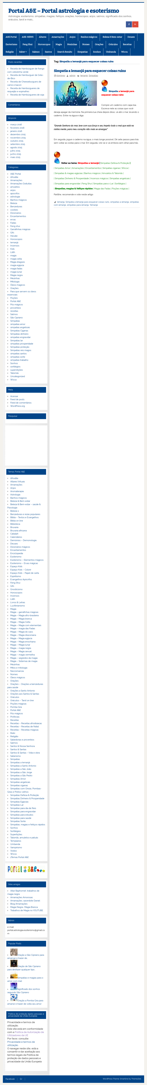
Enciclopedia (16, 553)
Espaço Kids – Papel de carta (24, 573)
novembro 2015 (18, 137)
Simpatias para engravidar (67, 183)
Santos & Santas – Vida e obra (25, 752)
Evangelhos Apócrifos (21, 579)
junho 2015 (15, 154)
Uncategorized (17, 376)
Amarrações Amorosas (21, 897)
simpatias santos (18, 353)
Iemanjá (84, 75)
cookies (14, 210)
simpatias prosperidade (21, 343)
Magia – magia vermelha (22, 654)
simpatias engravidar (20, 337)
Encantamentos (93, 168)
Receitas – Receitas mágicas (24, 730)
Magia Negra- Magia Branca (24, 907)
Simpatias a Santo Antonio (23, 766)
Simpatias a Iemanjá (88, 163)
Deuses (131, 37)
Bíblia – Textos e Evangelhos (24, 517)
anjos (13, 190)
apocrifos (14, 193)
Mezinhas (72, 44)
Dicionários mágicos (20, 547)
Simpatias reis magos (20, 350)
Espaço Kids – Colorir (20, 569)
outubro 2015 (16, 141)
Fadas (13, 223)
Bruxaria (14, 527)
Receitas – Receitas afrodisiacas (26, 723)
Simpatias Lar (17, 805)
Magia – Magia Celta (20, 622)
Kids (12, 249)
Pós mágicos (16, 304)
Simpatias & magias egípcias (69, 173)
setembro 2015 (17, 144)
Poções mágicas (120, 188)
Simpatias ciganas (111, 168)
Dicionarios (15, 213)
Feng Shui (27, 44)
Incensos (14, 245)
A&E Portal (11, 37)
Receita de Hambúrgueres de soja (27, 94)
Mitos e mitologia (18, 667)
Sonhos (97, 52)
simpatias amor (17, 324)
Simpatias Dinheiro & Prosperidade (72, 178)
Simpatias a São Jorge (21, 772)
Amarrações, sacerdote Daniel (25, 900)
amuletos (15, 187)
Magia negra (16, 275)
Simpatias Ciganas (19, 330)
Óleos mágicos (17, 677)
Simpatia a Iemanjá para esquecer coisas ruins (90, 71)
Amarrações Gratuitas (21, 183)
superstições (16, 370)
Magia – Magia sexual (21, 651)
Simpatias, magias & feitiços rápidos (74, 188)
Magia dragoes (17, 262)
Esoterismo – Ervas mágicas (24, 563)
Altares (42, 37)
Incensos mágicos (99, 178)
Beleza (13, 203)
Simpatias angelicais (120, 178)
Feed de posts (17, 399)
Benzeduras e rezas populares (25, 514)
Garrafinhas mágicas (20, 229)
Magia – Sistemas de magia (23, 661)
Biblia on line (16, 520)
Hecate (14, 236)
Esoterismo (11, 44)
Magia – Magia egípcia (21, 638)
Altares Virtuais (17, 481)
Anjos (72, 37)
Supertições (16, 834)
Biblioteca (15, 524)
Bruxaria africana (18, 530)
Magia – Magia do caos (21, 632)
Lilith (12, 252)
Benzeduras (16, 206)
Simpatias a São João (20, 769)
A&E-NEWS (27, 37)
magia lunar (16, 272)
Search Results (64, 52)
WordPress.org (17, 406)
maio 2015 (15, 157)
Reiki (12, 733)
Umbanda (111, 52)
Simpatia (113, 91)
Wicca (124, 52)
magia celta (16, 259)
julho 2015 (15, 150)
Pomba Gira (16, 707)
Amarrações (58, 37)
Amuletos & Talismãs (112, 173)
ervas (13, 219)
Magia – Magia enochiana (22, 641)
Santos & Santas (18, 749)
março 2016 (16, 124)
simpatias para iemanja (78, 205)
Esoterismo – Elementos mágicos (26, 560)
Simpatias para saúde (20, 818)
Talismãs (14, 373)
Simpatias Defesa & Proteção (115, 163)
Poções (14, 298)
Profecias (14, 716)
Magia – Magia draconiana (23, 635)
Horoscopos (44, 44)
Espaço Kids (16, 566)
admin (72, 75)
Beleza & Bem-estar (112, 37)
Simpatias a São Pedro (21, 775)
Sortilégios (120, 183)
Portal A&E (15, 301)
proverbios (15, 308)
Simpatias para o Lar (103, 183)
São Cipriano (16, 317)
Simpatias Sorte (18, 821)
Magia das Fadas (102, 188)
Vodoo (13, 851)
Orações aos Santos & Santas (24, 694)
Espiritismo (15, 576)
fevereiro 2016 (17, 128)
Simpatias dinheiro (19, 334)
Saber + (23, 52)
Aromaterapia (17, 491)
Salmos (35, 52)
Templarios (15, 841)
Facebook (10, 1079)
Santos (48, 52)
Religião (10, 52)
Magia (59, 44)
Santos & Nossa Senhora (22, 746)
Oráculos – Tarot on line (22, 700)
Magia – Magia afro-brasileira (24, 615)
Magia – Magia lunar (20, 645)
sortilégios (15, 366)
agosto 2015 (16, 147)
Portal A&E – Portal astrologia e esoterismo (63, 11)
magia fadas (16, 268)
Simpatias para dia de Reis (23, 808)
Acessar (14, 396)
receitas (14, 311)
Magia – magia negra (20, 648)
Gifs (12, 232)
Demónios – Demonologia (23, 540)
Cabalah (14, 533)
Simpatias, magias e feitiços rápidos (27, 824)
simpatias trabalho (19, 360)
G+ (21, 1079)
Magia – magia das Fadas (22, 628)
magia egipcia (17, 265)
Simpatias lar (16, 340)
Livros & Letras (17, 602)
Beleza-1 (14, 511)
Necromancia (17, 671)
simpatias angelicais (20, 327)
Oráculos (113, 44)
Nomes (85, 44)
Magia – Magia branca (21, 618)
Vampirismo (16, 847)
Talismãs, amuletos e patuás (24, 837)
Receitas (127, 44)
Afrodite (14, 177)
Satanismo (15, 756)
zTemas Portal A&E (19, 857)
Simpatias (82, 52)
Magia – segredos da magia (23, 658)
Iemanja (61, 202)
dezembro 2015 (18, 134)
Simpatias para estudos (21, 815)
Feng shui (15, 226)
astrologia (15, 196)
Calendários (16, 537)
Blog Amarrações (18, 904)
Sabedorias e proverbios (22, 739)
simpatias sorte (17, 357)
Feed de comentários (20, 402)
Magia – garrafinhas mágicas (24, 612)
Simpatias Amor (62, 168)
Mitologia (14, 281)
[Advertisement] (26, 445)
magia (13, 255)
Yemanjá (94, 205)
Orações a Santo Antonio (22, 690)
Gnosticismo (16, 589)
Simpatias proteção (19, 347)
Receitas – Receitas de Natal (24, 726)
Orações (99, 44)
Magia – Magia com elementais (25, 625)
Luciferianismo (17, 605)
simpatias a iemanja (119, 202)
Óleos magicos (17, 285)
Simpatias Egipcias (19, 801)
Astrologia (15, 494)
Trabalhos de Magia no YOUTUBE (26, 910)
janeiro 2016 (16, 131)
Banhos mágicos (89, 37)
